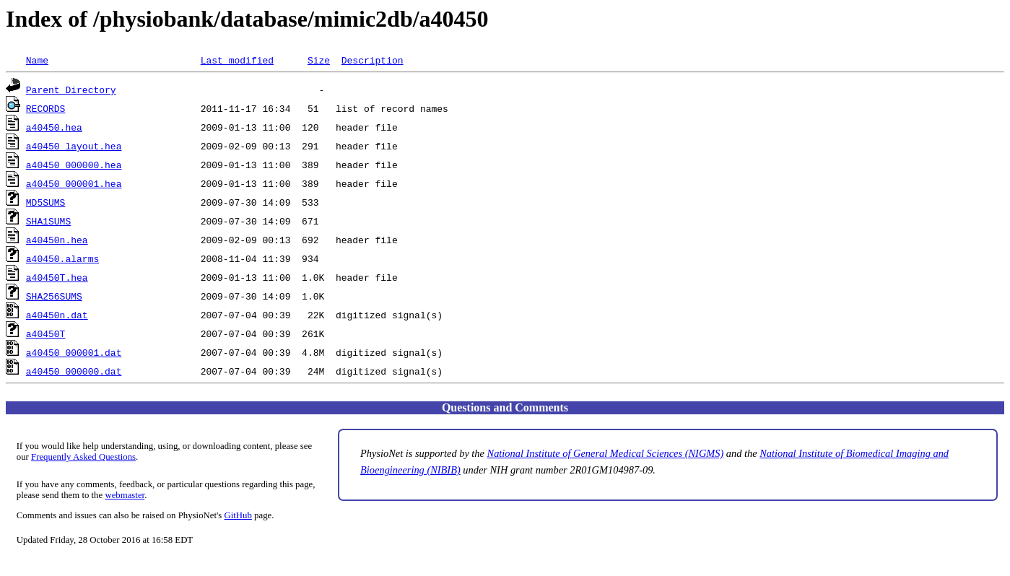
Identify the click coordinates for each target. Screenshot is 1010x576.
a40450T (46, 333)
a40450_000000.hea (74, 164)
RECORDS (46, 108)
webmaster (124, 495)
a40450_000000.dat (74, 371)
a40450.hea (54, 127)
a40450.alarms (62, 258)
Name (37, 59)
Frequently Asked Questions (83, 457)
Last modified (237, 59)
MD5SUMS (46, 202)
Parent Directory (71, 89)
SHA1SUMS (48, 220)
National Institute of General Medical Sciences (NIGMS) (605, 453)
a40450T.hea (57, 277)
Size (319, 59)
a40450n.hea (57, 239)
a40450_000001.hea (74, 183)
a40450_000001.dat (74, 352)
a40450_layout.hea (74, 145)
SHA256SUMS (54, 295)
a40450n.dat (57, 314)
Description (372, 59)
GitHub (238, 515)
